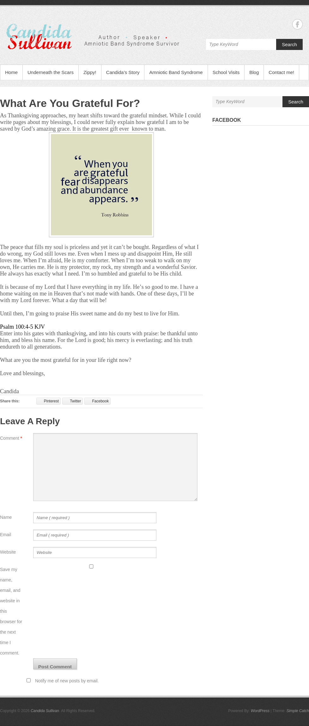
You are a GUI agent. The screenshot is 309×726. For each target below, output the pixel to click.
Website (8, 552)
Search (289, 44)
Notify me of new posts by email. (67, 680)
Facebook (226, 120)
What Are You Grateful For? (70, 103)
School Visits (226, 72)
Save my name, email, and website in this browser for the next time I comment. (11, 611)
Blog (254, 72)
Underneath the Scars (50, 72)
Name (6, 517)
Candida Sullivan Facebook (297, 24)
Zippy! (89, 72)
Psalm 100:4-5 (16, 327)
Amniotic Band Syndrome (176, 72)
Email (5, 534)
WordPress (260, 711)
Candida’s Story (123, 72)
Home (11, 72)
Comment (11, 438)
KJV (39, 327)
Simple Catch (298, 711)
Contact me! (281, 72)
